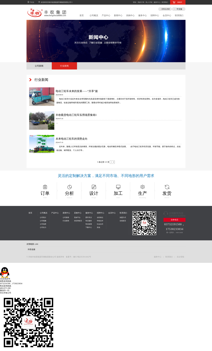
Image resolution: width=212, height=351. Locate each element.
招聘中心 (155, 15)
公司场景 (43, 224)
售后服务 (88, 221)
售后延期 (88, 224)
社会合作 (100, 224)
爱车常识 (88, 217)
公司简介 (43, 217)
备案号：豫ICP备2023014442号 (78, 257)
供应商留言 (78, 221)
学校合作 (100, 221)
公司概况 (94, 15)
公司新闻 (39, 66)
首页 (82, 15)
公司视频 (43, 221)
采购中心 (130, 15)
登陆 (134, 2)
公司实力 (43, 227)
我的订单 (141, 2)
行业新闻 (64, 66)
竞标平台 (77, 217)
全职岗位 (100, 217)
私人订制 (149, 2)
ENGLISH (166, 9)
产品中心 (106, 15)
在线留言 (123, 221)
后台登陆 (180, 257)
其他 (98, 227)
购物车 (179, 2)
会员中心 (167, 15)
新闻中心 (118, 15)
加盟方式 (123, 217)
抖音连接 (31, 249)
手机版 (31, 2)
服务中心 (157, 2)
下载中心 (88, 227)
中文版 (179, 9)
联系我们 (165, 2)
